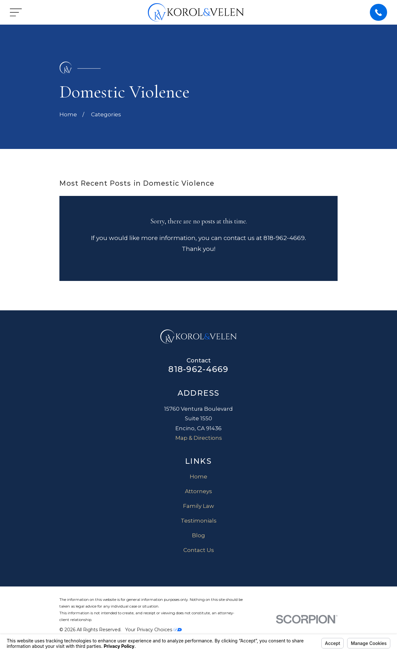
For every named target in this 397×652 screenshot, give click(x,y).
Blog (198, 535)
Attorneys (198, 491)
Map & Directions (198, 438)
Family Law (198, 506)
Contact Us (198, 550)
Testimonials (199, 520)
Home (198, 476)
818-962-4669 (198, 369)
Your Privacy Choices (153, 630)
